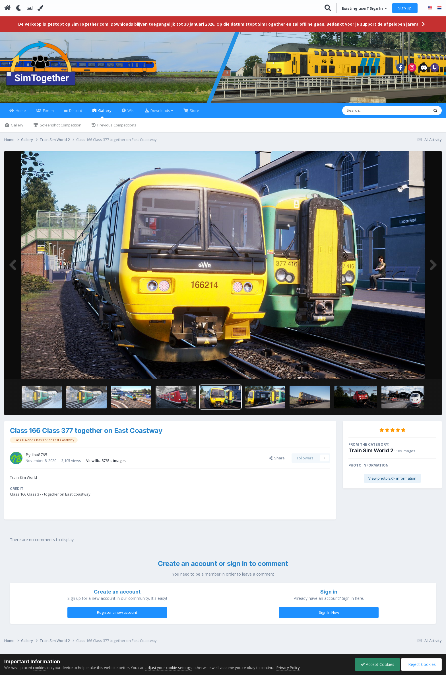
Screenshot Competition (60, 125)
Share (277, 458)
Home (20, 110)
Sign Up (405, 8)
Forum (48, 110)
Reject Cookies (421, 664)
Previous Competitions (116, 125)
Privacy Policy (288, 667)
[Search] (370, 110)
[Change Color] (40, 8)
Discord (75, 110)
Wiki (131, 110)
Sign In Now (329, 612)
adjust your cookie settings (168, 667)
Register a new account (117, 612)
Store (194, 110)
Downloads (161, 110)
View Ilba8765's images (106, 460)
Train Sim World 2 (370, 450)
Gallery (104, 113)
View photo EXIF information (392, 478)
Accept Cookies (377, 664)
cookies (39, 667)
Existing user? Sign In (364, 8)
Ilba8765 (39, 454)
